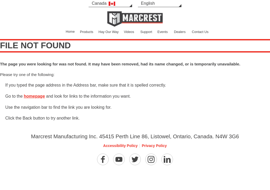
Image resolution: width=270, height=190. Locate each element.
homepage (34, 96)
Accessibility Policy (120, 146)
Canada (103, 3)
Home (70, 32)
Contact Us (200, 32)
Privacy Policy (154, 146)
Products (86, 32)
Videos (129, 32)
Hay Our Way (109, 32)
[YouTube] (119, 159)
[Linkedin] (167, 159)
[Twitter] (135, 159)
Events (162, 32)
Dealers (180, 32)
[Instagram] (151, 159)
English (148, 3)
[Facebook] (103, 159)
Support (146, 32)
